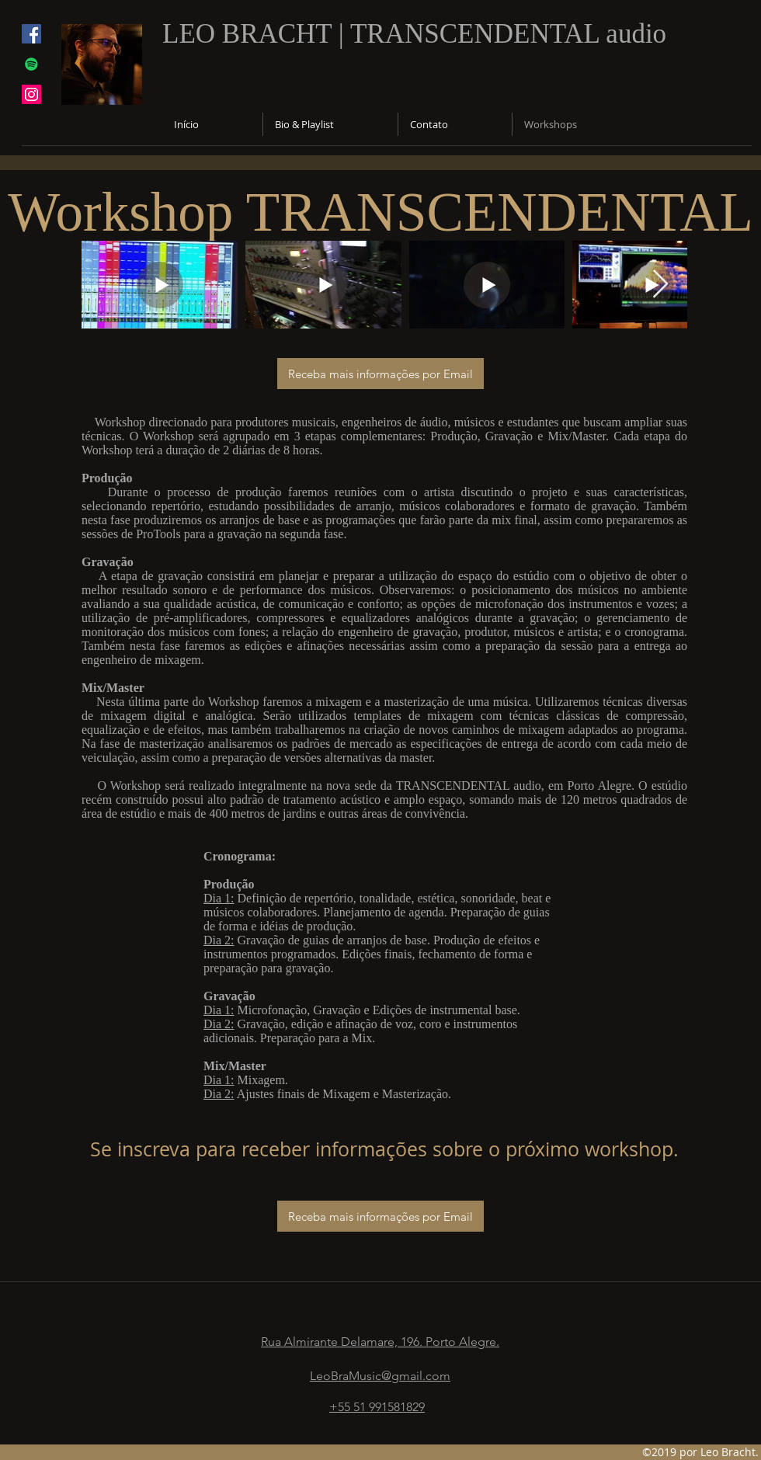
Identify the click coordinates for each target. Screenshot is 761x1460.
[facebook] (31, 33)
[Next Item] (660, 284)
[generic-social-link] (31, 64)
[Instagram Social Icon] (31, 94)
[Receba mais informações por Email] (380, 373)
